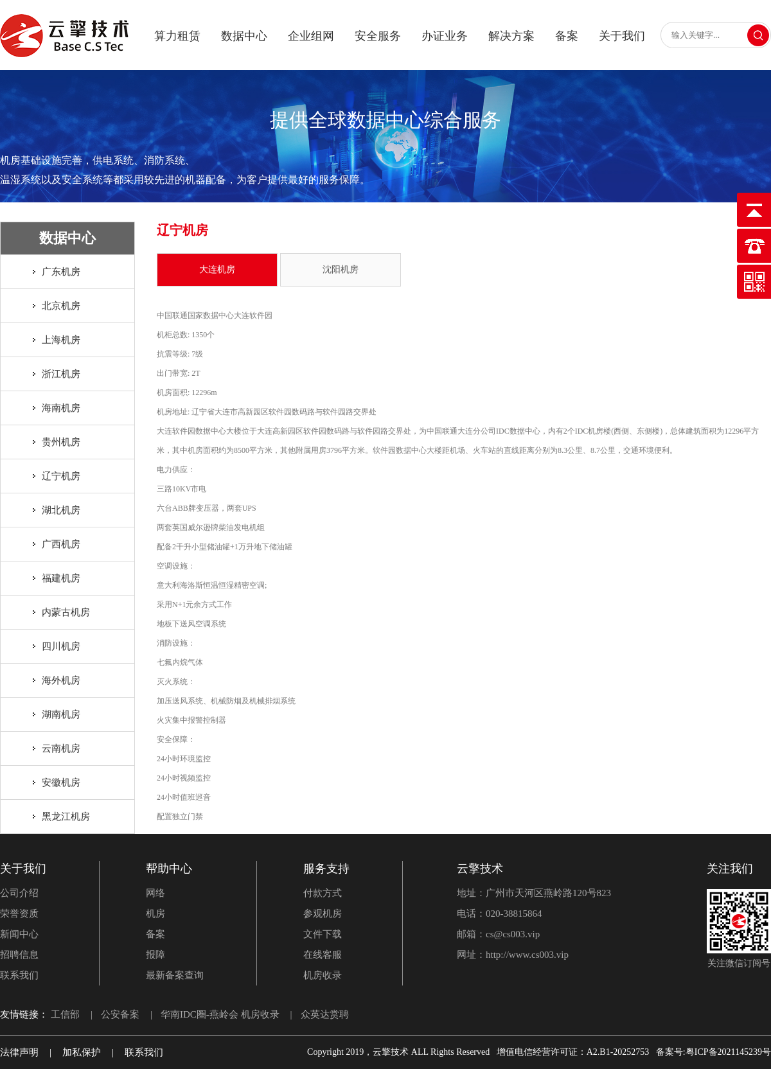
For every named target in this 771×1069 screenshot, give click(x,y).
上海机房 (61, 340)
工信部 (65, 1014)
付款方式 (322, 893)
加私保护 (81, 1052)
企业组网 (311, 36)
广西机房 (61, 544)
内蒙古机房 (66, 612)
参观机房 (322, 913)
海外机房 (61, 680)
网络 (155, 893)
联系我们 (19, 975)
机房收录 (322, 975)
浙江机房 (61, 374)
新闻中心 (19, 934)
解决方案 (511, 36)
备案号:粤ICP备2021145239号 (713, 1052)
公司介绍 (19, 893)
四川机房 (61, 646)
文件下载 (322, 934)
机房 (155, 913)
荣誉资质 (19, 913)
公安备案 (120, 1014)
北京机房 (61, 306)
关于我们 (622, 36)
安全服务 (378, 36)
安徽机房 (61, 782)
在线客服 (322, 955)
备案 (566, 36)
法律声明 (19, 1052)
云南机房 (61, 748)
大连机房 (217, 269)
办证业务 (444, 36)
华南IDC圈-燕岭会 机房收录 (220, 1014)
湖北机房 (61, 510)
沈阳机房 (341, 269)
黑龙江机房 (66, 816)
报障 (155, 955)
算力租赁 (177, 36)
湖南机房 (61, 714)
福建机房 (61, 578)
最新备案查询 (175, 975)
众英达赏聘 (325, 1014)
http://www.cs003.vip (527, 955)
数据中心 (244, 36)
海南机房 (61, 408)
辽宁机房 (61, 476)
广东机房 (61, 272)
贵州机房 (61, 442)
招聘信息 (19, 955)
